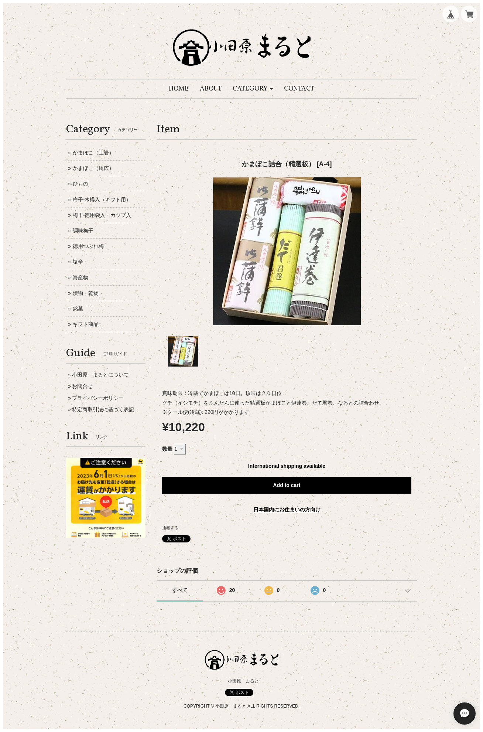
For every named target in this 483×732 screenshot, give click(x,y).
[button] (252, 88)
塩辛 (78, 262)
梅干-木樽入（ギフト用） (102, 199)
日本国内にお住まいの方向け (287, 510)
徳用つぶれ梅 (88, 246)
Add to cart (287, 485)
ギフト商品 (86, 324)
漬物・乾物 (86, 293)
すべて (180, 590)
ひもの (80, 184)
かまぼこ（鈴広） (93, 168)
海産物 (80, 277)
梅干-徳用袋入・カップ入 (102, 215)
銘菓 (78, 308)
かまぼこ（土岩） (93, 153)
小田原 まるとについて (100, 375)
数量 (167, 449)
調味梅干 (83, 231)
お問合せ (82, 386)
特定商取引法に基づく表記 (103, 409)
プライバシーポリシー (98, 398)
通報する (170, 527)
